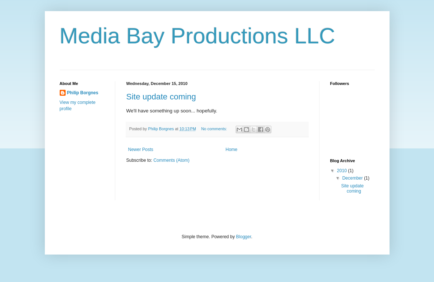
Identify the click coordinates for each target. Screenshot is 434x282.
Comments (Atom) (171, 160)
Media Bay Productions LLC (197, 35)
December (353, 178)
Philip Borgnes (83, 92)
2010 (342, 170)
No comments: (214, 129)
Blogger (243, 236)
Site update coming (161, 96)
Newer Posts (140, 149)
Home (232, 149)
